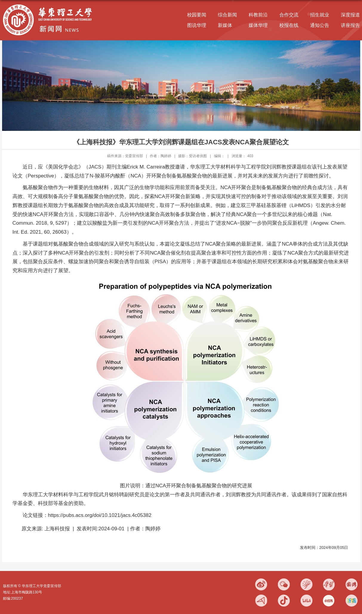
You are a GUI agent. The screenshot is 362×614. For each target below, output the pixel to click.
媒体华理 (258, 25)
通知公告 (319, 25)
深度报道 (350, 14)
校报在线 (288, 25)
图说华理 (196, 25)
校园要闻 (196, 14)
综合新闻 (227, 14)
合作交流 (288, 14)
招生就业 (319, 14)
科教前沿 (258, 14)
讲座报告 (350, 25)
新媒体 (225, 25)
